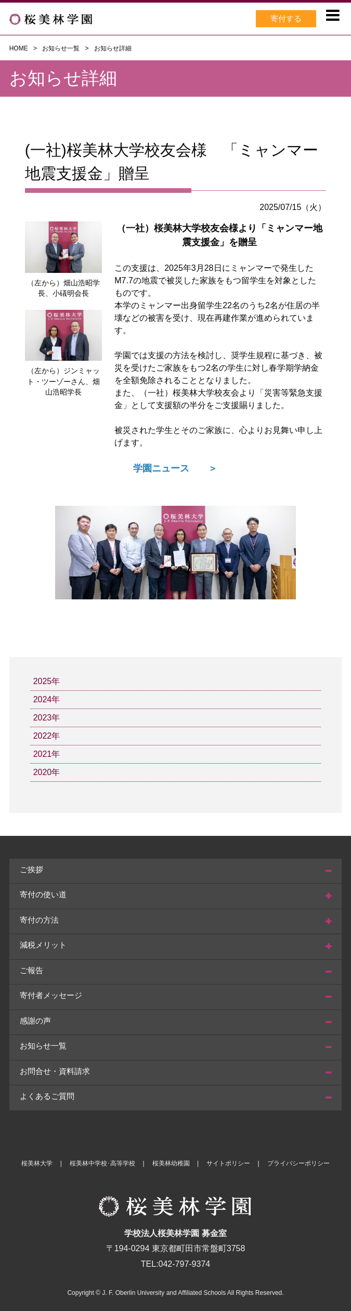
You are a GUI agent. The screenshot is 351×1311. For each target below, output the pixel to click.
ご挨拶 (31, 869)
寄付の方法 (39, 919)
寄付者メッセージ (51, 995)
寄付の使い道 (43, 894)
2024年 (46, 699)
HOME (18, 48)
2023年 (46, 717)
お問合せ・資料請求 (55, 1071)
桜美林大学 (37, 1163)
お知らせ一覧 (61, 48)
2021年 (46, 754)
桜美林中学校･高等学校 (102, 1163)
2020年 (46, 772)
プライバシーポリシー (298, 1163)
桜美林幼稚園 (171, 1163)
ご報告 (31, 970)
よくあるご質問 (47, 1096)
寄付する (286, 18)
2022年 (46, 735)
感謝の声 (35, 1020)
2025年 (46, 681)
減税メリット (43, 944)
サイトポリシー (228, 1163)
